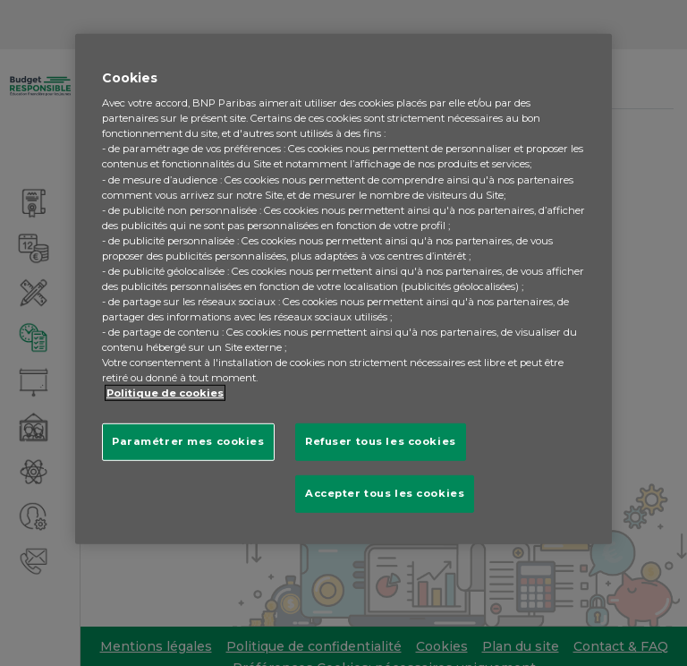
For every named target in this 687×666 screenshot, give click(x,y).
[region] (343, 288)
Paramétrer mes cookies (188, 441)
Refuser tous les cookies (380, 441)
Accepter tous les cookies (384, 493)
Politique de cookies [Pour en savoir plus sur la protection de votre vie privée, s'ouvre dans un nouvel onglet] (165, 393)
